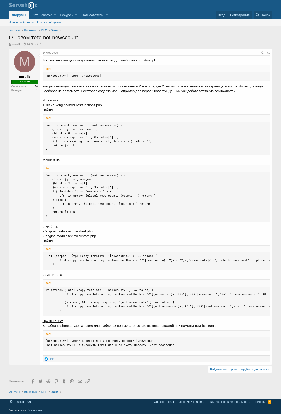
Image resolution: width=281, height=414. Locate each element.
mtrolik (16, 44)
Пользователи (93, 15)
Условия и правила (191, 401)
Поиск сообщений (49, 22)
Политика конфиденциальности (229, 401)
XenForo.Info (34, 410)
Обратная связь (164, 401)
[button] (54, 15)
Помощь (259, 401)
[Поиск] (263, 15)
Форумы (19, 15)
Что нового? (42, 15)
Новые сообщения (21, 22)
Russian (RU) (20, 401)
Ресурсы (66, 15)
